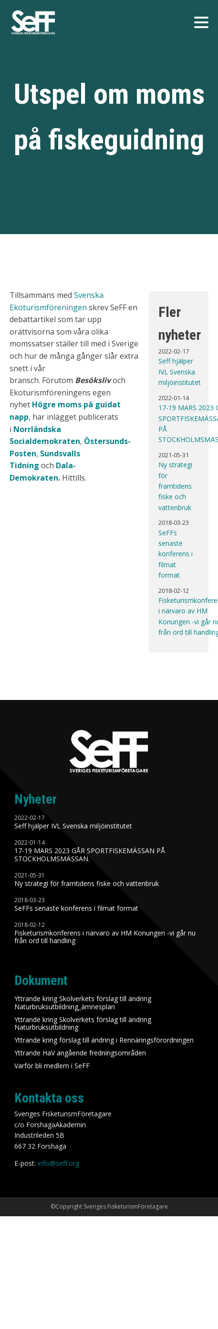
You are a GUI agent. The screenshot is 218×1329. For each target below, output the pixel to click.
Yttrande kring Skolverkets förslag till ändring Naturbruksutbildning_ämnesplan (82, 1003)
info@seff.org (58, 1163)
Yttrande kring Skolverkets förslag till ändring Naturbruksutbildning (82, 1024)
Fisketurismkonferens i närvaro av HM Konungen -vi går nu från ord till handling (105, 937)
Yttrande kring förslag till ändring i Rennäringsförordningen (104, 1040)
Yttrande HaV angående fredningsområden (80, 1053)
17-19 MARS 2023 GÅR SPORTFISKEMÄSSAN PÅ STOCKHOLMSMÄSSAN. (89, 855)
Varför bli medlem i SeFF (52, 1066)
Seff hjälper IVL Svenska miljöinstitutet (179, 371)
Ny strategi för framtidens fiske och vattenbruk (175, 486)
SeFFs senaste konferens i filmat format (175, 554)
